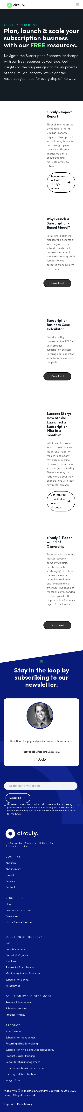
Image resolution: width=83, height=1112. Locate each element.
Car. (8, 943)
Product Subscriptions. (19, 1002)
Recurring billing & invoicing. (22, 1044)
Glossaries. (12, 916)
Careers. (11, 881)
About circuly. (13, 869)
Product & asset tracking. (20, 1056)
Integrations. (13, 1080)
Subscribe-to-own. (17, 1008)
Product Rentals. (15, 1015)
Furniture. (11, 961)
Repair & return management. (23, 1062)
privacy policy (31, 804)
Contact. (11, 887)
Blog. (9, 904)
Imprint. (9, 1104)
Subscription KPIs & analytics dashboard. (30, 1050)
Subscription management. (21, 1038)
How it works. (14, 1031)
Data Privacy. (25, 1104)
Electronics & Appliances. (20, 967)
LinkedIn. (11, 875)
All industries (13, 986)
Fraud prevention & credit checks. (25, 1068)
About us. (11, 863)
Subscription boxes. (17, 980)
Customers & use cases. (19, 910)
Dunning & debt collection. (21, 1074)
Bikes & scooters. (16, 949)
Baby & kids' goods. (17, 955)
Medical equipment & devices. (23, 973)
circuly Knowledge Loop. (20, 922)
